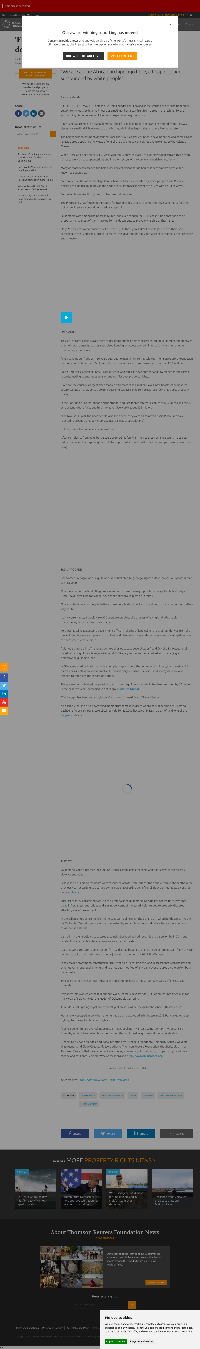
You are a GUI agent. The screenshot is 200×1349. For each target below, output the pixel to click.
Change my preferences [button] (141, 1341)
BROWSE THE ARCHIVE (83, 56)
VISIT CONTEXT (122, 56)
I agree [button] (109, 1341)
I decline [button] (121, 1341)
